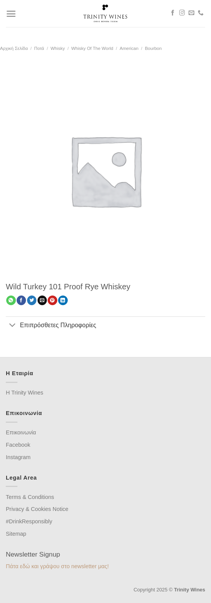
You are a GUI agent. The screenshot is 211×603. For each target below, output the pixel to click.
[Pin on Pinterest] (52, 300)
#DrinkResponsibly (29, 521)
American (129, 48)
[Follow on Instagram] (182, 13)
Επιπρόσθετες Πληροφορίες (51, 325)
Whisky (57, 48)
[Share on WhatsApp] (10, 300)
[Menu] (11, 13)
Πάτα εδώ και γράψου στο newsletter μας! (57, 566)
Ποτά (39, 48)
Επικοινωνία (21, 432)
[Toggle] (12, 325)
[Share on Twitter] (31, 300)
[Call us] (201, 13)
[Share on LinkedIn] (62, 300)
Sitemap (16, 534)
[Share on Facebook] (21, 300)
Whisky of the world (92, 48)
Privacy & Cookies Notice (37, 509)
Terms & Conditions (30, 497)
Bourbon (153, 48)
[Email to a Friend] (42, 300)
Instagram (18, 457)
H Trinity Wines (24, 392)
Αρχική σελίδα (14, 48)
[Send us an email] (191, 13)
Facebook (18, 445)
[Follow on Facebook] (173, 13)
